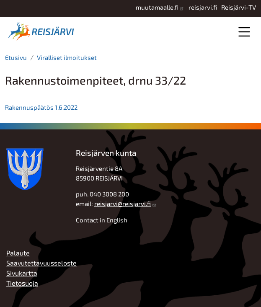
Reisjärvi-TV (238, 7)
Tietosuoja (22, 283)
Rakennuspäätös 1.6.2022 (42, 107)
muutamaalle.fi (157, 7)
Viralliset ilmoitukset (67, 57)
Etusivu (16, 57)
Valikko (244, 32)
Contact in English (101, 220)
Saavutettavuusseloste (41, 263)
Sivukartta (21, 273)
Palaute (18, 253)
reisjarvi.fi (203, 7)
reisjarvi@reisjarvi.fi (122, 203)
